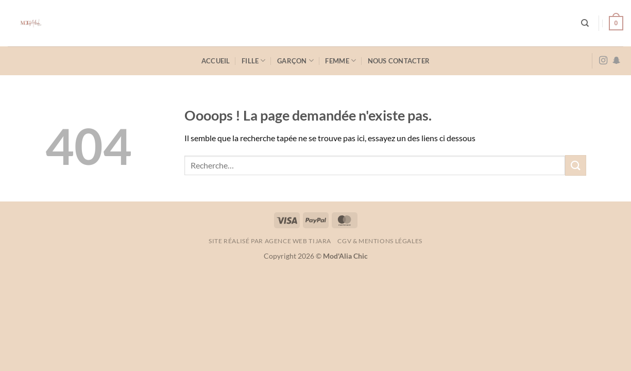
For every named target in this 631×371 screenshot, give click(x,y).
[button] (616, 23)
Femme (340, 60)
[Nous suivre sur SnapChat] (616, 60)
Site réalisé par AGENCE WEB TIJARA (270, 241)
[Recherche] (585, 23)
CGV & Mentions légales (379, 241)
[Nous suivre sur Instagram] (603, 60)
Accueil (215, 61)
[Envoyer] (575, 165)
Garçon (295, 60)
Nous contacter (399, 61)
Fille (254, 60)
